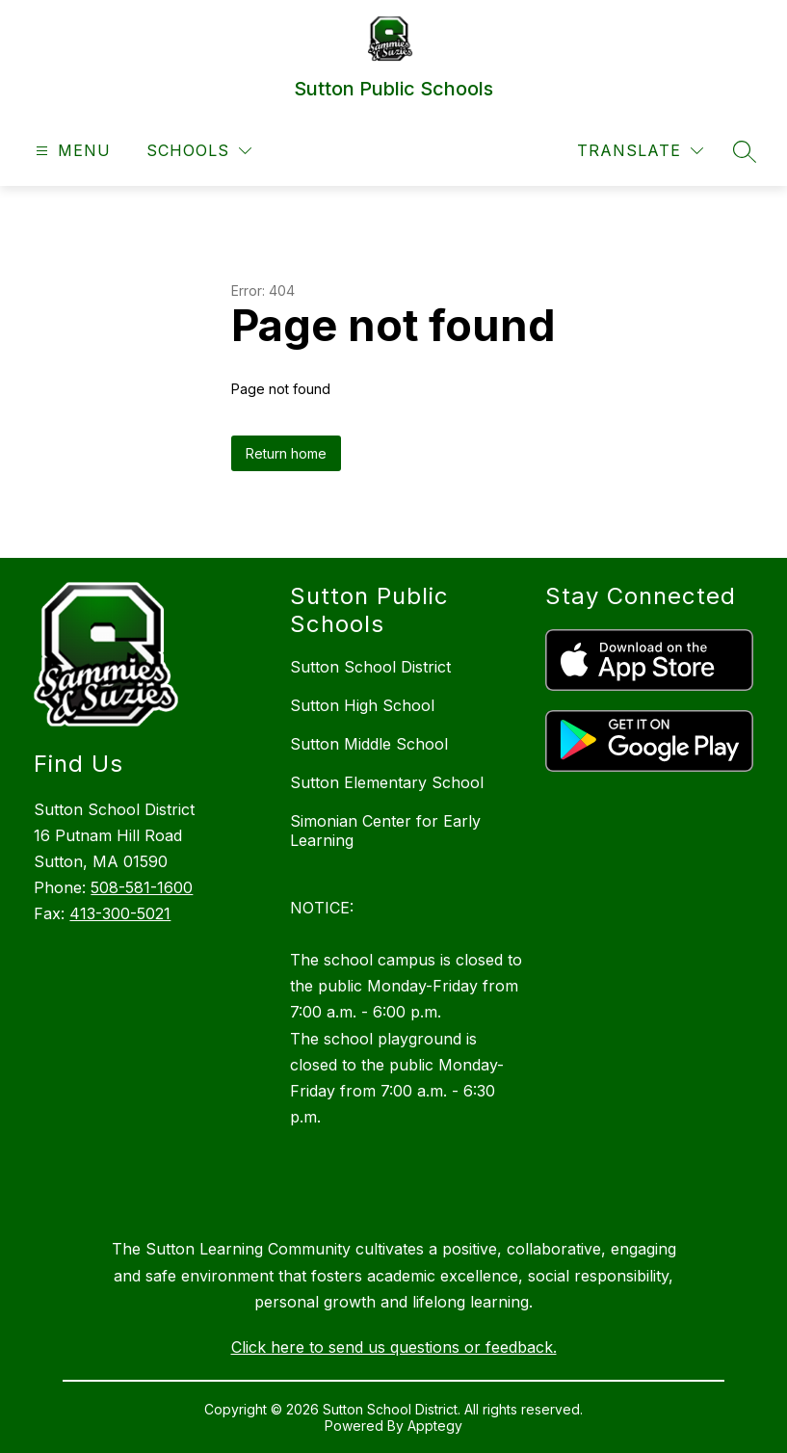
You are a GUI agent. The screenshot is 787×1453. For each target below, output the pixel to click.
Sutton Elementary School (387, 782)
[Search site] (744, 151)
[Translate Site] (640, 151)
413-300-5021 (120, 913)
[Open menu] (71, 151)
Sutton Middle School (369, 743)
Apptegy (434, 1425)
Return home (286, 453)
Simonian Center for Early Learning (385, 830)
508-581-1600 (142, 887)
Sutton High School (362, 705)
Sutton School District (370, 666)
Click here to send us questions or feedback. (394, 1347)
